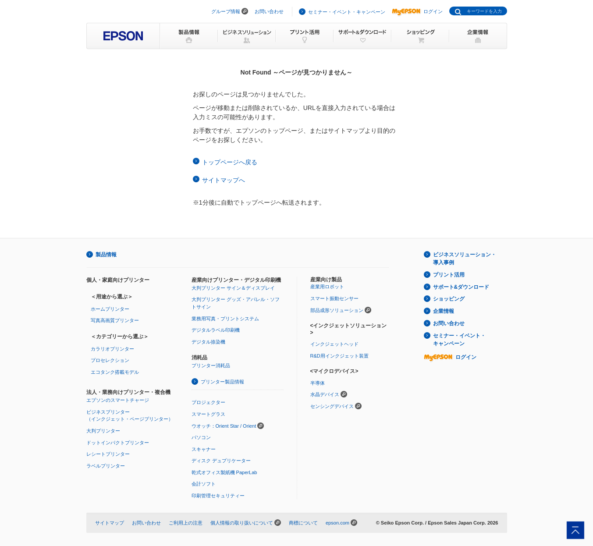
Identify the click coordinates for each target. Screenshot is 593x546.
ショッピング (449, 299)
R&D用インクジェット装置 (339, 355)
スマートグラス (208, 414)
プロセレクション (110, 360)
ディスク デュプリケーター (221, 460)
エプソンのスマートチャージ (117, 400)
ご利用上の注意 (185, 522)
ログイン (417, 11)
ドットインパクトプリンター (117, 442)
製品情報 (106, 255)
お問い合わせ (269, 11)
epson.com (337, 522)
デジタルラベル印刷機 (216, 330)
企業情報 (443, 311)
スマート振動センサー (334, 298)
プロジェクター (208, 402)
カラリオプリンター (112, 348)
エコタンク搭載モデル (115, 372)
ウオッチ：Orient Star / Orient (224, 426)
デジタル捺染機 (208, 341)
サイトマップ (109, 522)
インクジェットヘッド (334, 344)
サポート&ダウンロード (461, 287)
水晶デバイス (324, 394)
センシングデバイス (332, 406)
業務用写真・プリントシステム (225, 318)
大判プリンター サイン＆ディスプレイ (233, 288)
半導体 (317, 383)
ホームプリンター (110, 309)
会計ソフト (204, 483)
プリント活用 (449, 275)
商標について (303, 522)
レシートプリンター (108, 454)
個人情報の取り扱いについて (241, 522)
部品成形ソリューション (336, 310)
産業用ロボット (327, 286)
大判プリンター (103, 430)
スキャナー (204, 449)
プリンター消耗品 (211, 365)
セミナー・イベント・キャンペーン (346, 11)
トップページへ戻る (229, 162)
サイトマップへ (223, 180)
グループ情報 (225, 11)
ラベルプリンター (105, 465)
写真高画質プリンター (115, 320)
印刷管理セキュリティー (218, 495)
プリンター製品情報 (222, 381)
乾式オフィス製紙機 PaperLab (224, 472)
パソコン (201, 437)
